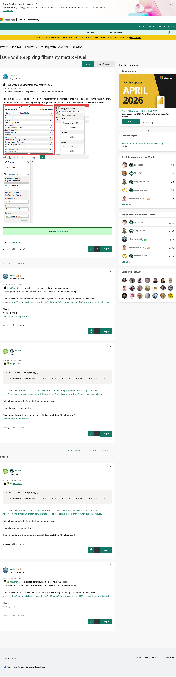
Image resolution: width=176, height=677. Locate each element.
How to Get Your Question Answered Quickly (142, 143)
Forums (45, 19)
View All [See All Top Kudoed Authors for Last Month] (126, 261)
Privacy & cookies (141, 658)
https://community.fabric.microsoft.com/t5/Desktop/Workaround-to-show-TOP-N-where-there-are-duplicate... (61, 302)
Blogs (93, 19)
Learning (104, 19)
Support (115, 19)
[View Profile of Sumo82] (13, 75)
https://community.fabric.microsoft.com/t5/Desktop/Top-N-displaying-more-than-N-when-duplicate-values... (52, 394)
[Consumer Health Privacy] (36, 667)
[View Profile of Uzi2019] (17, 350)
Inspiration (57, 19)
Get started (135, 37)
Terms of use (156, 658)
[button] (88, 64)
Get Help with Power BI (53, 47)
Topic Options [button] (103, 63)
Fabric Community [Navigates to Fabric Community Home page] (28, 19)
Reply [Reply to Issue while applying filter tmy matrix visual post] (106, 249)
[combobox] (140, 32)
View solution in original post (16, 316)
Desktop (77, 47)
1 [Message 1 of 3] (11, 249)
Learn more (8, 10)
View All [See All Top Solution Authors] (126, 204)
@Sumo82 (15, 288)
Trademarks (170, 658)
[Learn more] (131, 121)
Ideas (69, 19)
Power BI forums (10, 47)
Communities (81, 19)
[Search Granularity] (95, 32)
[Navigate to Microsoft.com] (7, 19)
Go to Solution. (61, 231)
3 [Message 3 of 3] (11, 428)
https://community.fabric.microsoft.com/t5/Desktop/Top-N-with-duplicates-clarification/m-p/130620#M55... (52, 390)
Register (141, 26)
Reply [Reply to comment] (106, 331)
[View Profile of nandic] (12, 275)
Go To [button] (169, 26)
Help (160, 26)
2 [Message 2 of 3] (11, 325)
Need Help (15, 242)
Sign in (151, 26)
